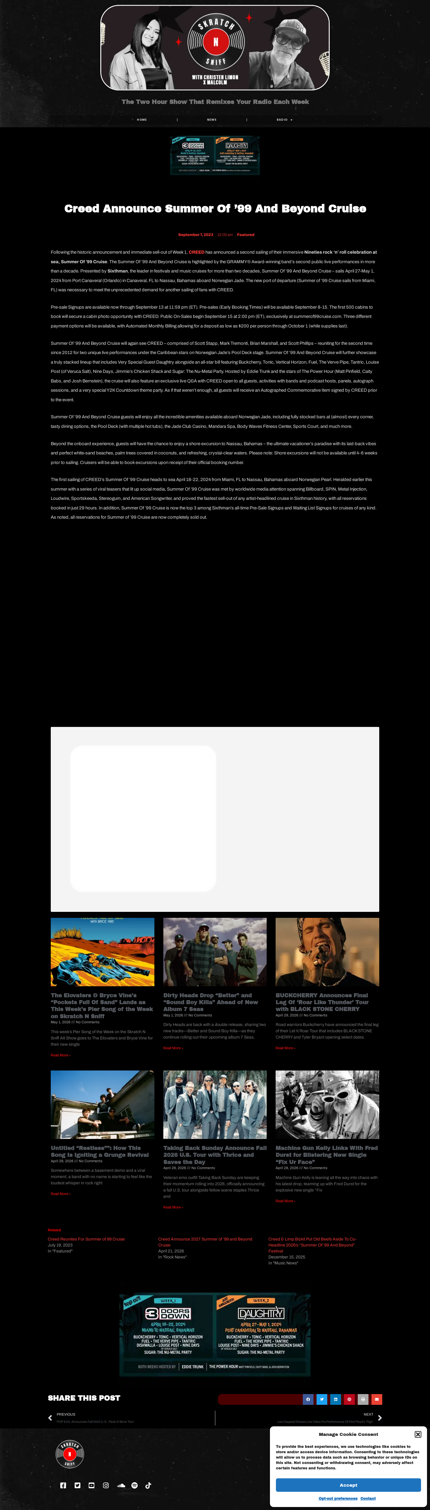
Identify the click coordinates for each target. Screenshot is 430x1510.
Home (142, 119)
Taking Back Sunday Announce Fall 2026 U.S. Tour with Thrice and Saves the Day (215, 1155)
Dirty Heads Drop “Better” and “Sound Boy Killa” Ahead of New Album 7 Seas (210, 1002)
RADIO (285, 119)
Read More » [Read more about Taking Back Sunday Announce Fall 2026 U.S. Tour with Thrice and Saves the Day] (173, 1207)
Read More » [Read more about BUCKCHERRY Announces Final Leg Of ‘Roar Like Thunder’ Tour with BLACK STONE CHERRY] (286, 1048)
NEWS (212, 119)
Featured (245, 235)
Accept (348, 1485)
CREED (197, 252)
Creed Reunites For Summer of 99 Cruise (86, 1239)
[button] (418, 1434)
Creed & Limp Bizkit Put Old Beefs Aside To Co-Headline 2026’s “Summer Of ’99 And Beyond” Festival (312, 1245)
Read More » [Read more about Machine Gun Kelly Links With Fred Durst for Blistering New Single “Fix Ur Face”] (286, 1201)
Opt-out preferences (338, 1499)
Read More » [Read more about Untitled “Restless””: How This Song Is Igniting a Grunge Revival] (61, 1194)
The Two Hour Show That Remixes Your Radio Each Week (215, 106)
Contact (368, 1499)
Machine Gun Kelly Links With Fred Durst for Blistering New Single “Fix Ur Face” (327, 1155)
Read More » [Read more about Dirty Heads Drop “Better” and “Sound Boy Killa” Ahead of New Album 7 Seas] (173, 1048)
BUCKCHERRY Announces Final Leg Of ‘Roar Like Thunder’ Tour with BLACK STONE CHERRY (322, 1002)
